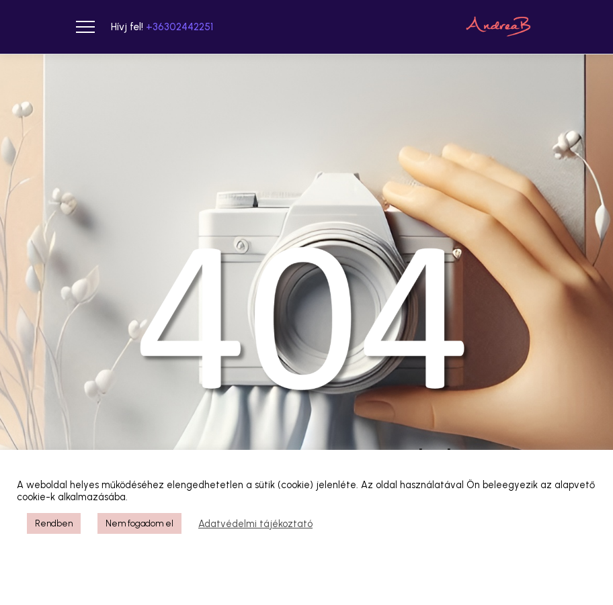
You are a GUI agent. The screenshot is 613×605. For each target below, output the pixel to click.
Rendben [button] (54, 523)
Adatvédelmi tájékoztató (255, 524)
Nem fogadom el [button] (139, 523)
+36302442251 (179, 27)
